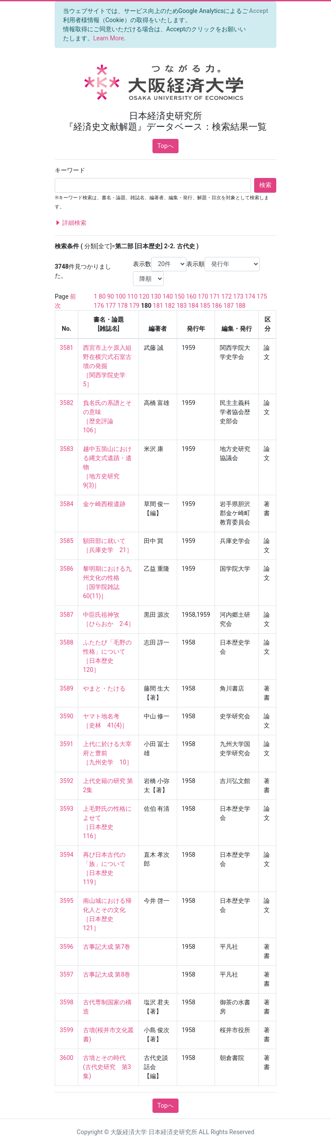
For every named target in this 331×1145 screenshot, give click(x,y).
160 (191, 296)
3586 (66, 568)
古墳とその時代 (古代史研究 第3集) (107, 1066)
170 (203, 296)
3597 (66, 974)
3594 (66, 854)
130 (156, 296)
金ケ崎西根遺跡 (104, 503)
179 (134, 305)
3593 (66, 808)
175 (262, 296)
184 (193, 305)
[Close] (259, 11)
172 (227, 296)
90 (110, 296)
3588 (66, 642)
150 (179, 296)
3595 (66, 900)
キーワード (70, 170)
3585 (66, 540)
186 (217, 305)
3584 (66, 503)
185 (205, 305)
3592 (66, 780)
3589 (66, 688)
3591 (66, 743)
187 (229, 305)
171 (215, 296)
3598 (66, 1002)
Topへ (165, 145)
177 (111, 305)
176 (99, 305)
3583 (66, 448)
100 (121, 296)
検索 (265, 184)
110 (132, 296)
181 (158, 305)
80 (102, 296)
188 (240, 305)
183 (181, 305)
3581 (66, 347)
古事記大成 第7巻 (106, 946)
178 (122, 305)
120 (144, 296)
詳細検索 (70, 222)
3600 (66, 1057)
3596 (66, 946)
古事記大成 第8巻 (106, 974)
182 (170, 305)
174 (250, 296)
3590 (66, 716)
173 (238, 296)
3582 (66, 402)
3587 (66, 614)
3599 (66, 1030)
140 (167, 296)
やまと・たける (104, 688)
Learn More (108, 38)
